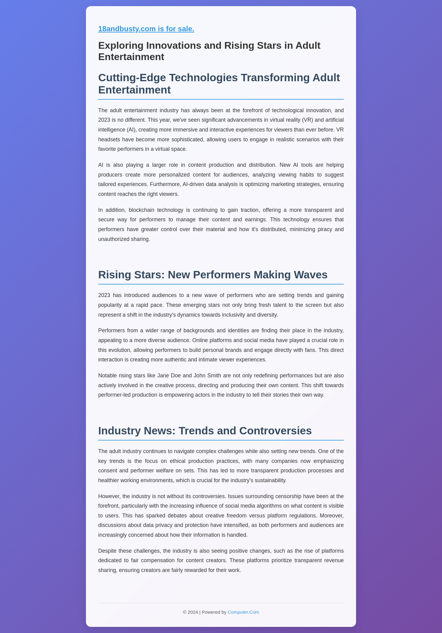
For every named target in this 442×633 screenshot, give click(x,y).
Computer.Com (243, 612)
